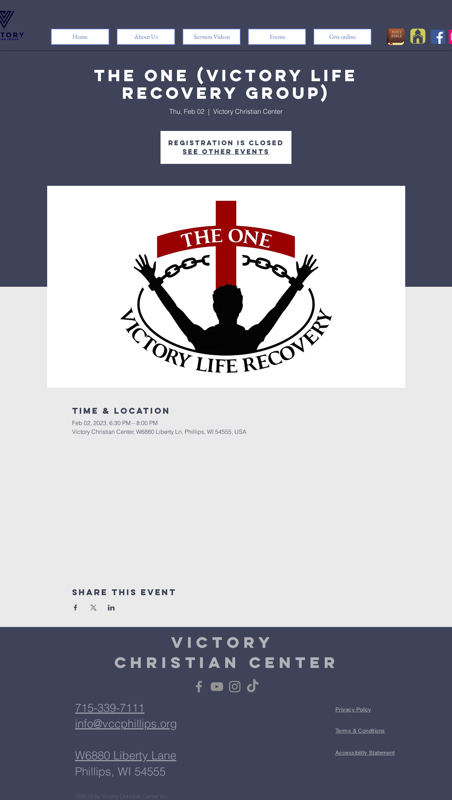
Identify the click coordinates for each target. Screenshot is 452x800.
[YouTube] (217, 686)
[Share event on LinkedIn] (111, 608)
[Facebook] (438, 37)
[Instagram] (234, 686)
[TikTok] (252, 686)
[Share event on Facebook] (75, 608)
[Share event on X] (93, 608)
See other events (226, 151)
